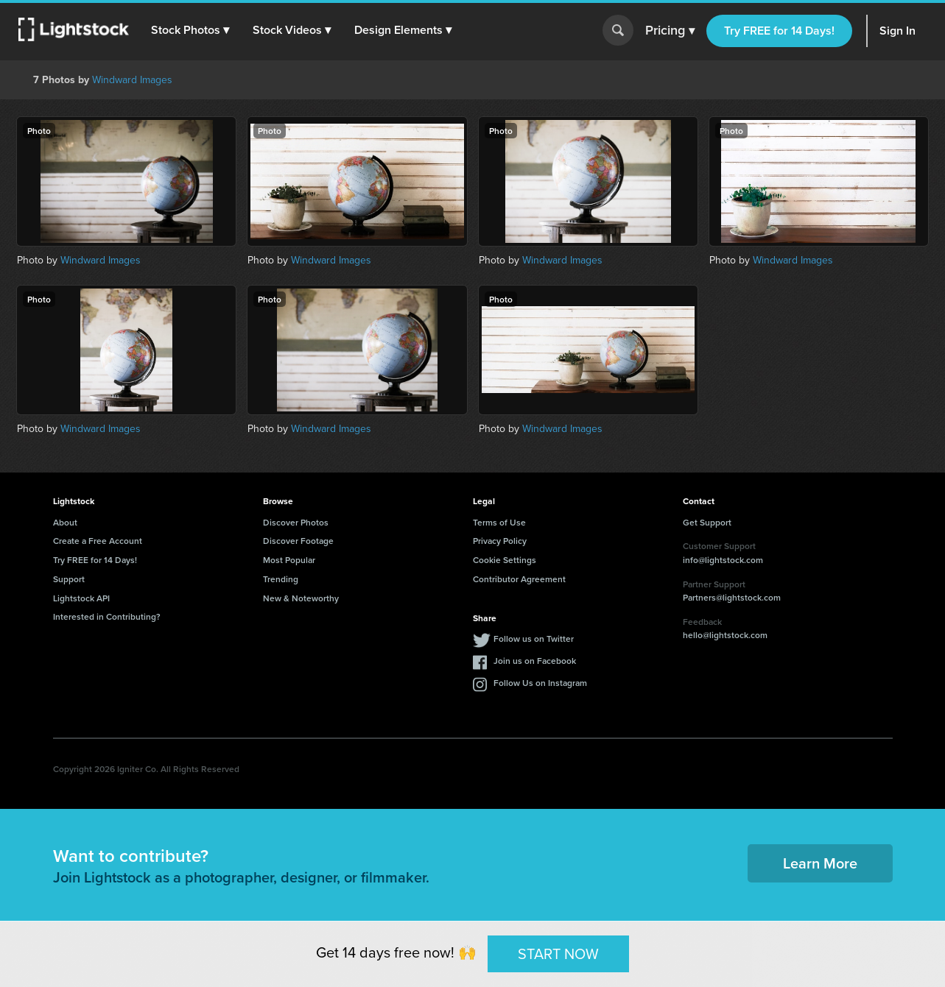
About (65, 522)
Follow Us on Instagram (540, 682)
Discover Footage (298, 540)
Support (69, 579)
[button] (191, 30)
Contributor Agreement (519, 579)
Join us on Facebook (534, 660)
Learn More (820, 863)
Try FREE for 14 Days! (779, 30)
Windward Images (132, 80)
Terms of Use (499, 522)
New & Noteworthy (301, 598)
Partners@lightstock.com (732, 597)
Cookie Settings (504, 559)
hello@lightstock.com (725, 635)
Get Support (707, 522)
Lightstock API (81, 598)
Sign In (897, 30)
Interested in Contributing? (107, 616)
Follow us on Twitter (533, 638)
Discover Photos (296, 522)
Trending (280, 579)
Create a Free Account (97, 540)
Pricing (670, 31)
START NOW (558, 953)
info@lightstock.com (723, 559)
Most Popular (289, 559)
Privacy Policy (500, 540)
